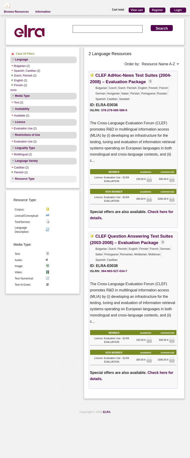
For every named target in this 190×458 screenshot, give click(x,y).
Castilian (19, 167)
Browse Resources (16, 11)
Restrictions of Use (27, 135)
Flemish (19, 172)
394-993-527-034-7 (114, 271)
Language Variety (26, 160)
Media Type (22, 95)
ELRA (107, 412)
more (13, 90)
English (18, 80)
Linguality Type (25, 148)
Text (16, 102)
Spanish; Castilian (25, 70)
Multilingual (21, 154)
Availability (22, 109)
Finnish (18, 85)
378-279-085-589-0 (114, 110)
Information (43, 11)
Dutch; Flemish (23, 75)
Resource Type (24, 178)
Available (19, 115)
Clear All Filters (25, 53)
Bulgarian (20, 66)
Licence (20, 122)
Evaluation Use (23, 128)
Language (21, 59)
